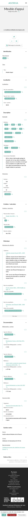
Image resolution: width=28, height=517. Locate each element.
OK (3, 515)
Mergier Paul (13, 11)
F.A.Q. (14, 478)
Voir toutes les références (21, 462)
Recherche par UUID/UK (14, 484)
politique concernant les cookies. (9, 513)
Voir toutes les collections (13, 460)
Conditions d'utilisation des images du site (14, 29)
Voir (14, 316)
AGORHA (13, 3)
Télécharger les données (13, 45)
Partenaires (14, 494)
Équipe (14, 491)
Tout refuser (12, 515)
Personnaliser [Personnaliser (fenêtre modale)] (22, 515)
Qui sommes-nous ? (14, 488)
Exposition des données (14, 481)
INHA (14, 490)
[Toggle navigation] (26, 3)
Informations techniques (14, 475)
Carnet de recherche (14, 493)
